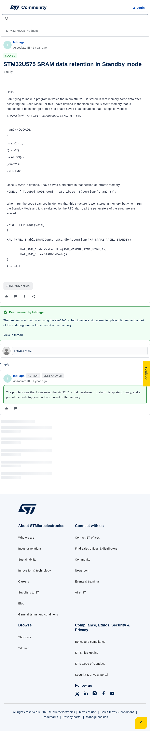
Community (82, 559)
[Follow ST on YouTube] (112, 694)
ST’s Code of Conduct (90, 663)
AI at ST (80, 592)
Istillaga (19, 42)
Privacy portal (72, 717)
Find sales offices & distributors (96, 548)
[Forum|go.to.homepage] (28, 8)
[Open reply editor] (75, 350)
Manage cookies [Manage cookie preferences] (97, 717)
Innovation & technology (34, 570)
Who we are (26, 537)
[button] (4, 8)
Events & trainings (87, 581)
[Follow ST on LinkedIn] (85, 694)
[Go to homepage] (29, 513)
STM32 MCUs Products (22, 30)
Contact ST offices (87, 537)
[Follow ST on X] (77, 694)
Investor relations (30, 548)
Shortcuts (24, 637)
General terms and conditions (38, 614)
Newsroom (82, 570)
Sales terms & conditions (117, 712)
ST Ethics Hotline (86, 652)
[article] (75, 392)
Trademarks (50, 717)
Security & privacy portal (91, 674)
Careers (23, 581)
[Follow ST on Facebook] (103, 694)
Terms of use (87, 712)
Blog (21, 603)
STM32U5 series (18, 286)
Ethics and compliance (90, 641)
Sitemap (23, 648)
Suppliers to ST (28, 592)
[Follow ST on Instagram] (94, 694)
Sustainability (27, 559)
